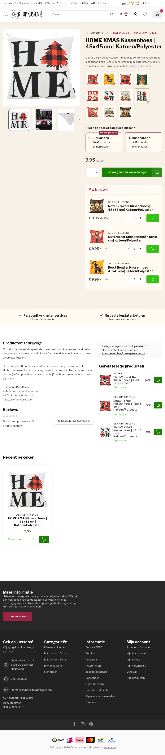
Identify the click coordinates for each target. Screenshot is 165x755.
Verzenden (91, 659)
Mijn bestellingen (137, 653)
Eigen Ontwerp (94, 684)
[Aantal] (34, 539)
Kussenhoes (145, 142)
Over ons (91, 702)
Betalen (90, 653)
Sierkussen (106, 140)
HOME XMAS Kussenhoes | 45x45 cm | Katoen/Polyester (27, 522)
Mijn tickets (133, 659)
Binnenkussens (53, 666)
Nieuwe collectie (54, 647)
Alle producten (136, 678)
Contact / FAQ (93, 647)
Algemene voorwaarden (100, 696)
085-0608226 (19, 679)
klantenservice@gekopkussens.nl (123, 353)
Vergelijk (132, 672)
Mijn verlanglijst (136, 666)
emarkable (110, 747)
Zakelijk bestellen (96, 672)
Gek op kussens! (96, 33)
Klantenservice (17, 616)
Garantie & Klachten (97, 690)
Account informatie (138, 647)
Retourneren (93, 666)
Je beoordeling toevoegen (74, 421)
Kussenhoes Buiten (55, 659)
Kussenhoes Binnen (56, 653)
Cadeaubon (92, 678)
